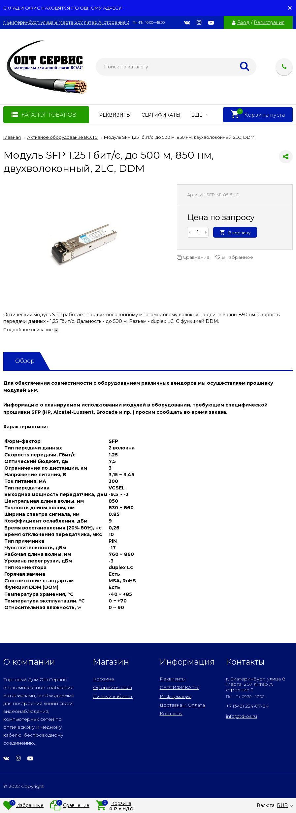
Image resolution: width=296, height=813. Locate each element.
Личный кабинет (113, 696)
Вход (243, 22)
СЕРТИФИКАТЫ (161, 115)
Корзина (103, 679)
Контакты (171, 713)
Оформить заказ (112, 687)
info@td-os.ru (241, 716)
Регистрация (269, 22)
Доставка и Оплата (182, 705)
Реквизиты (115, 115)
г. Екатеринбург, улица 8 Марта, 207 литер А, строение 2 (66, 22)
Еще (200, 115)
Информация (175, 696)
